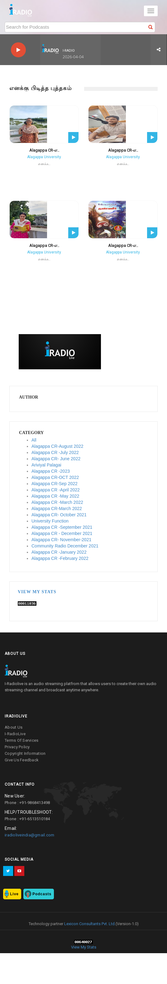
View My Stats (37, 591)
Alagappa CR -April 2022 (55, 489)
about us (13, 727)
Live (14, 894)
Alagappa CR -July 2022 (55, 452)
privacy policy (17, 747)
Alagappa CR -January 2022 (59, 552)
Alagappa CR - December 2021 (61, 533)
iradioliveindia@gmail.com (29, 835)
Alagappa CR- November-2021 (61, 539)
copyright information (25, 753)
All (33, 440)
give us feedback (22, 760)
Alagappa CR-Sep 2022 (54, 483)
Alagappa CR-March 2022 (56, 508)
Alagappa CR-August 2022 (57, 446)
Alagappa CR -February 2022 (59, 558)
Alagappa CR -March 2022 (57, 502)
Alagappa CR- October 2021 (59, 514)
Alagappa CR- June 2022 (55, 458)
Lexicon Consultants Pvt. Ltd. (89, 923)
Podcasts (41, 894)
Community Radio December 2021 (64, 545)
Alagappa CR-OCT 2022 (55, 477)
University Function (50, 520)
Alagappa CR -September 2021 (61, 527)
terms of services (21, 740)
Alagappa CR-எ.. (44, 150)
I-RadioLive (15, 733)
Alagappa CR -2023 (50, 471)
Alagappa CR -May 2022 (55, 496)
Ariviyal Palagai (46, 464)
